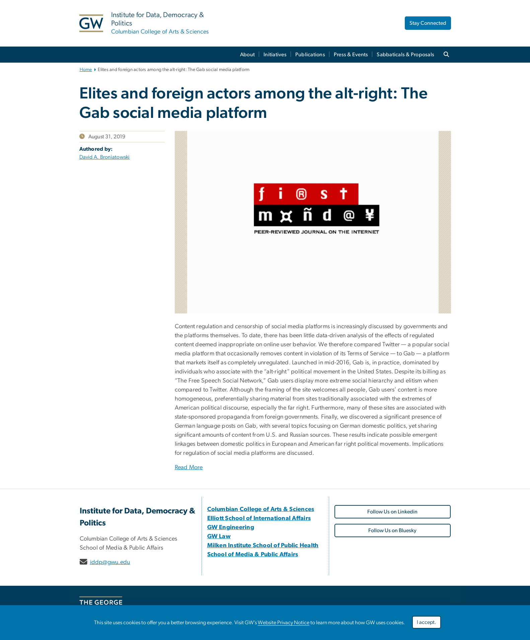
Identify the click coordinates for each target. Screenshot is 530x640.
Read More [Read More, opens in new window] (189, 468)
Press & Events (351, 54)
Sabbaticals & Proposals (405, 54)
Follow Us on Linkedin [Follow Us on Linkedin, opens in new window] (392, 511)
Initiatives (275, 54)
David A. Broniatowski (104, 157)
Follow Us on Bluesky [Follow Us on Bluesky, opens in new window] (392, 530)
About (247, 54)
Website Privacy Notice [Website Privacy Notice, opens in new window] (283, 622)
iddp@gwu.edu (110, 562)
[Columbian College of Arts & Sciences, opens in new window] (260, 509)
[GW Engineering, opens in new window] (230, 527)
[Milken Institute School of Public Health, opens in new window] (263, 546)
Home (86, 69)
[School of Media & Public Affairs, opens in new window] (252, 555)
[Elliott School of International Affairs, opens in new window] (259, 518)
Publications (310, 54)
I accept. (426, 622)
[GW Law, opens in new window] (219, 537)
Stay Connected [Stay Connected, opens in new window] (427, 23)
